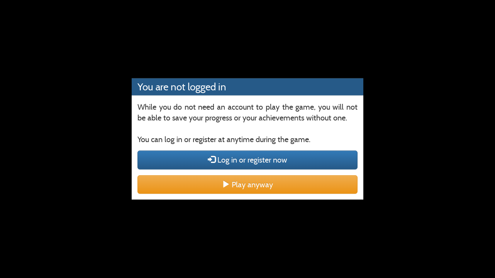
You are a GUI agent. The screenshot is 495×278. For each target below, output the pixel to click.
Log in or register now (247, 159)
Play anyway (247, 184)
